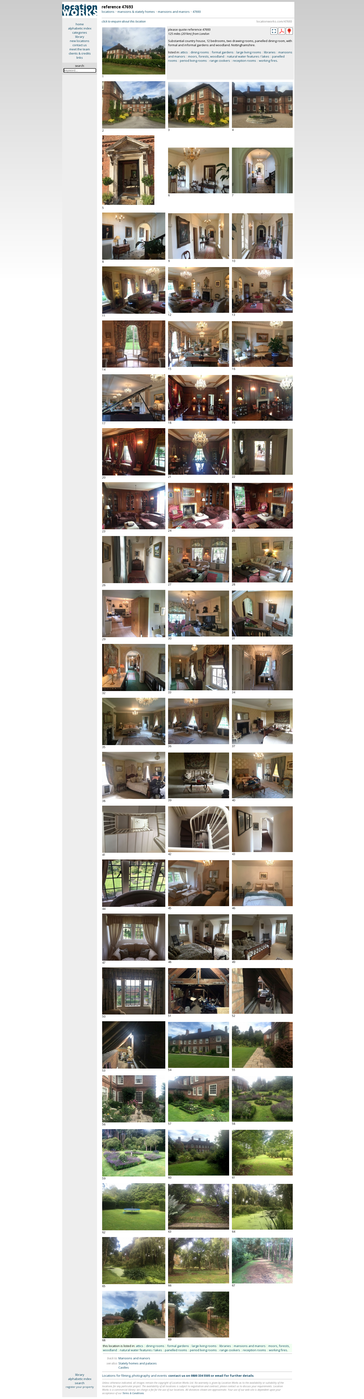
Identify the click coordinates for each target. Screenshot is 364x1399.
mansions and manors (174, 12)
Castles (123, 1367)
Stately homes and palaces (137, 1363)
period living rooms (193, 60)
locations (108, 12)
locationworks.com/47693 (274, 21)
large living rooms (248, 52)
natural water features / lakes (248, 56)
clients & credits (80, 53)
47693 (197, 12)
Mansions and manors (134, 1358)
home (80, 24)
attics (184, 52)
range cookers (220, 60)
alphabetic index (79, 28)
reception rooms (244, 60)
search (79, 1383)
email (219, 1375)
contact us (79, 45)
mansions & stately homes (136, 12)
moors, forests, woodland (206, 56)
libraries (270, 52)
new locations (79, 41)
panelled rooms (176, 1350)
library (79, 37)
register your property (80, 1387)
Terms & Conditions (133, 1393)
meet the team (79, 49)
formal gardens (223, 52)
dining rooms (200, 52)
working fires (268, 60)
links (79, 57)
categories (79, 32)
